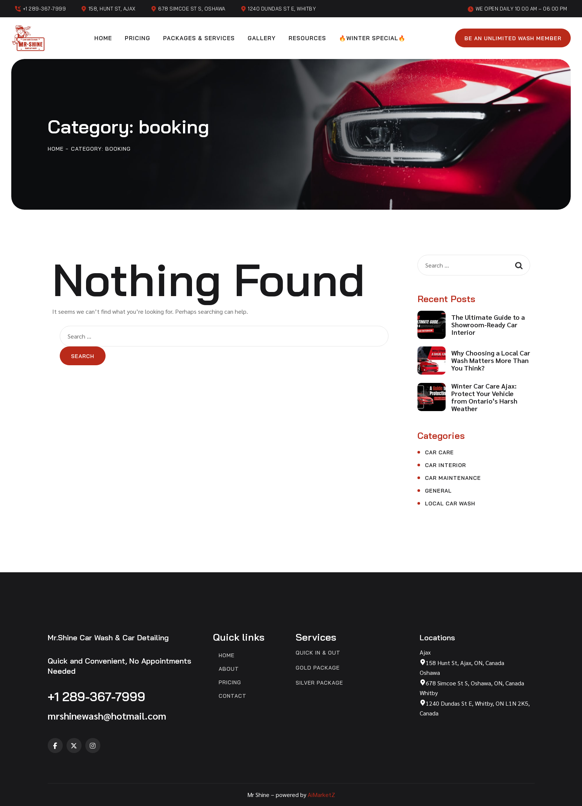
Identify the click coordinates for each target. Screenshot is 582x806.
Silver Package (319, 683)
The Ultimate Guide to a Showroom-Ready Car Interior (488, 324)
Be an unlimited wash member (512, 38)
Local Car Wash (450, 503)
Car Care (439, 452)
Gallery (262, 38)
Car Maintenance (453, 478)
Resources (307, 38)
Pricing (137, 38)
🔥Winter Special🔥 (372, 38)
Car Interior (445, 465)
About (229, 669)
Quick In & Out (318, 653)
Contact (232, 696)
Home (103, 38)
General (438, 490)
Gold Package (318, 668)
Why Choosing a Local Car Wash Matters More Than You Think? (490, 360)
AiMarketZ (321, 794)
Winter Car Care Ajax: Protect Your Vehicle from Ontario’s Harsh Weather (484, 397)
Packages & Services (199, 38)
